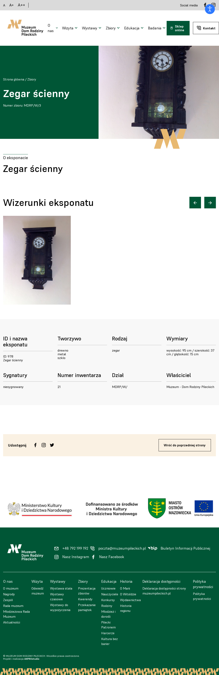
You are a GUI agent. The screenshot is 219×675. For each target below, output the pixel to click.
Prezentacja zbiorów (86, 590)
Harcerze (107, 633)
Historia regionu (125, 608)
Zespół (8, 600)
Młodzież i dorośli (108, 614)
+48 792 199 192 (75, 548)
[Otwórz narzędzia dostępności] (210, 9)
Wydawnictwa (130, 600)
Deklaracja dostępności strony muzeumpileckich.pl (164, 590)
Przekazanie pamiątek (87, 607)
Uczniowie (108, 588)
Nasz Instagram (75, 557)
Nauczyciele (109, 594)
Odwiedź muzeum (37, 590)
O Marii (125, 588)
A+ (11, 5)
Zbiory (31, 79)
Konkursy (108, 600)
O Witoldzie (128, 594)
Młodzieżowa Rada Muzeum (16, 614)
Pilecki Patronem (108, 624)
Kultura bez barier (109, 641)
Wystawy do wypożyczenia (60, 607)
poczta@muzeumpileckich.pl (122, 548)
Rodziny (106, 606)
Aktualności (11, 622)
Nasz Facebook (111, 557)
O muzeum (10, 588)
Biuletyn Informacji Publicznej (185, 548)
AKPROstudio (31, 658)
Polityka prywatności (202, 596)
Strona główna (13, 79)
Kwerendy (85, 599)
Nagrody (9, 594)
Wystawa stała (61, 588)
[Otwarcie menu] (53, 28)
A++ (21, 5)
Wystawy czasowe (57, 596)
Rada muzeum (13, 606)
